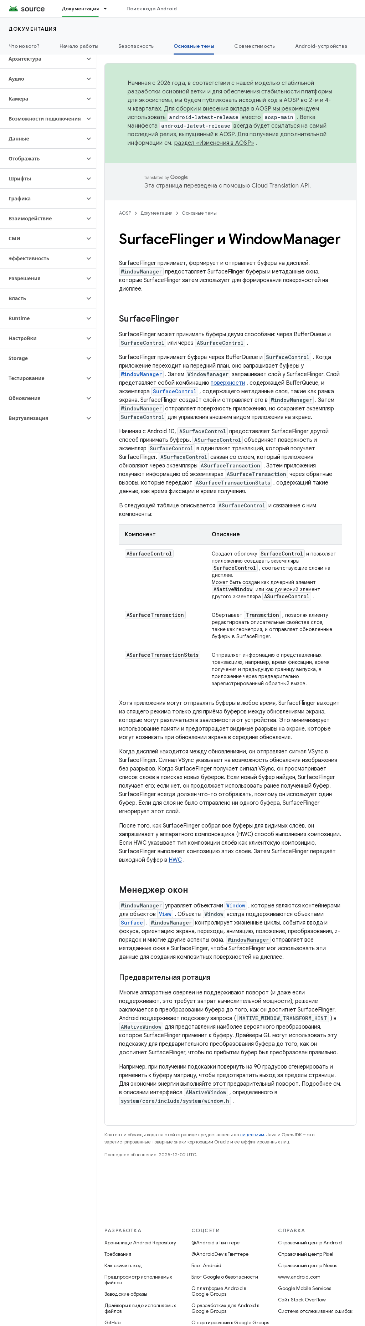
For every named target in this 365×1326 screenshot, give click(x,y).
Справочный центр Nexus (307, 1265)
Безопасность (136, 46)
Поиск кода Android (152, 8)
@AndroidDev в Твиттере (219, 1254)
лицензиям (252, 1135)
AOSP (125, 213)
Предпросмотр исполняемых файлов (138, 1280)
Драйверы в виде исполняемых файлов (140, 1308)
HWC (175, 860)
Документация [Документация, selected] (80, 8)
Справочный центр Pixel (305, 1254)
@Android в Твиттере (215, 1242)
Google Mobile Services (304, 1288)
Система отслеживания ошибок (315, 1311)
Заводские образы (125, 1294)
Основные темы (199, 213)
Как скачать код (123, 1265)
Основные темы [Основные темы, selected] (194, 46)
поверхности (228, 382)
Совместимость (254, 46)
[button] (42, 59)
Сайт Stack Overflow (302, 1299)
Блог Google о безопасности (224, 1277)
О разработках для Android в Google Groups (225, 1308)
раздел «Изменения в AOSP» (214, 143)
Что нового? (24, 46)
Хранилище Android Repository (140, 1242)
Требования (117, 1254)
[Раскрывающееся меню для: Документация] (108, 8)
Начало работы (79, 46)
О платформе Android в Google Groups (218, 1291)
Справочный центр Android (310, 1242)
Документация (33, 29)
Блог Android (206, 1265)
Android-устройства (321, 46)
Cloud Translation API (280, 185)
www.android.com (299, 1277)
